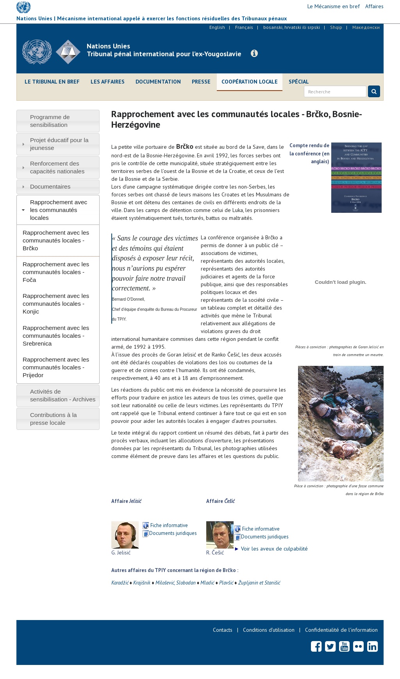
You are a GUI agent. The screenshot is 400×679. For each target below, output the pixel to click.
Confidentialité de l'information (341, 629)
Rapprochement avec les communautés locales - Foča (56, 272)
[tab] (58, 121)
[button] (254, 53)
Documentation (158, 81)
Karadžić (120, 582)
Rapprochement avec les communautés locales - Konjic (56, 303)
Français (244, 27)
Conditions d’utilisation (269, 629)
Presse (201, 81)
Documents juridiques (173, 533)
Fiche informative (169, 525)
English (217, 27)
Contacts (222, 629)
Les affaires (108, 81)
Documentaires (50, 186)
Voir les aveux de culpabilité (271, 548)
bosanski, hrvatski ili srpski (291, 27)
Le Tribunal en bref (52, 81)
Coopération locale (249, 81)
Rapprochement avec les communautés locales (58, 210)
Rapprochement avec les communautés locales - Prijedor (56, 367)
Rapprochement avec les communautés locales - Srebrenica (56, 335)
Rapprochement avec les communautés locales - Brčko (56, 240)
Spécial (299, 81)
